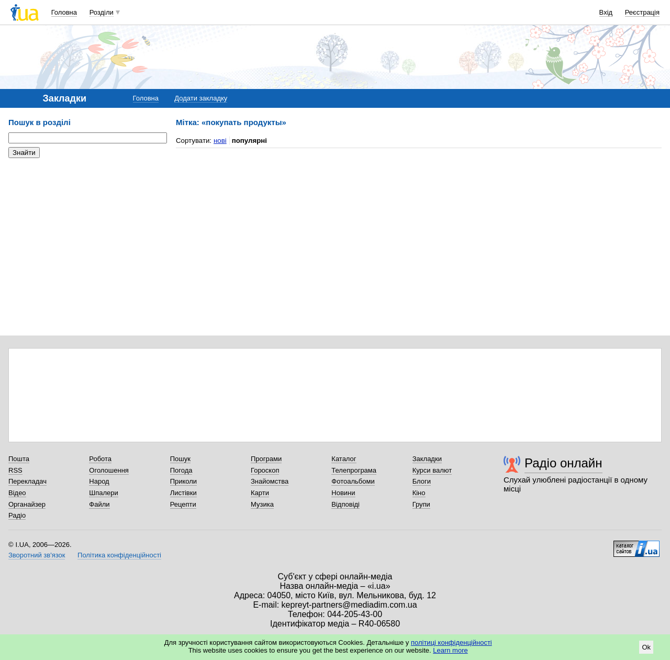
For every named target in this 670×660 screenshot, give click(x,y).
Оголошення (109, 470)
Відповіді (345, 504)
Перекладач (27, 481)
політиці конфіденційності (451, 642)
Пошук (180, 459)
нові (220, 140)
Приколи (183, 481)
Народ (99, 481)
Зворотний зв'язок (36, 555)
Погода (181, 470)
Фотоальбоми (352, 481)
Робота (100, 459)
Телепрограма (353, 470)
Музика (262, 504)
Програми (266, 459)
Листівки (183, 493)
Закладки (427, 459)
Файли (99, 504)
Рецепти (183, 504)
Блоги (421, 481)
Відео (17, 493)
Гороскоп (265, 470)
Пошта (18, 459)
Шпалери (103, 493)
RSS (15, 470)
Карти (260, 493)
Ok (646, 647)
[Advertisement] (86, 230)
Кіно (419, 493)
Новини (343, 493)
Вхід (606, 12)
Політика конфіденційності (119, 555)
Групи (421, 504)
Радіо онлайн (563, 463)
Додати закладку (200, 98)
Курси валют (432, 470)
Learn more (450, 650)
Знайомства (269, 481)
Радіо (17, 515)
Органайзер (27, 504)
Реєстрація (642, 12)
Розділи (102, 12)
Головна (64, 12)
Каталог (343, 459)
